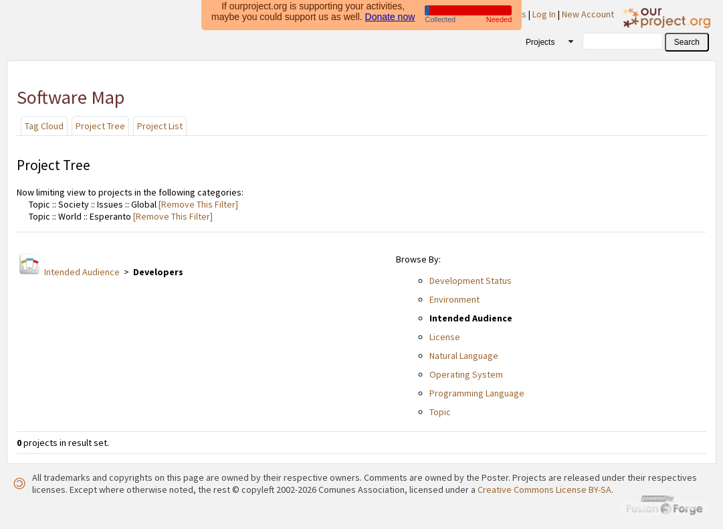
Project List (160, 126)
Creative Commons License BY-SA (544, 489)
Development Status (470, 281)
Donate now (390, 14)
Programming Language (476, 393)
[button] (687, 42)
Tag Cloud (44, 126)
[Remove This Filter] (197, 204)
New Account (588, 14)
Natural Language (463, 356)
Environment (454, 299)
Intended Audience (82, 272)
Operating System (466, 374)
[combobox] (545, 41)
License (444, 337)
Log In (544, 14)
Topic (440, 412)
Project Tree (100, 126)
